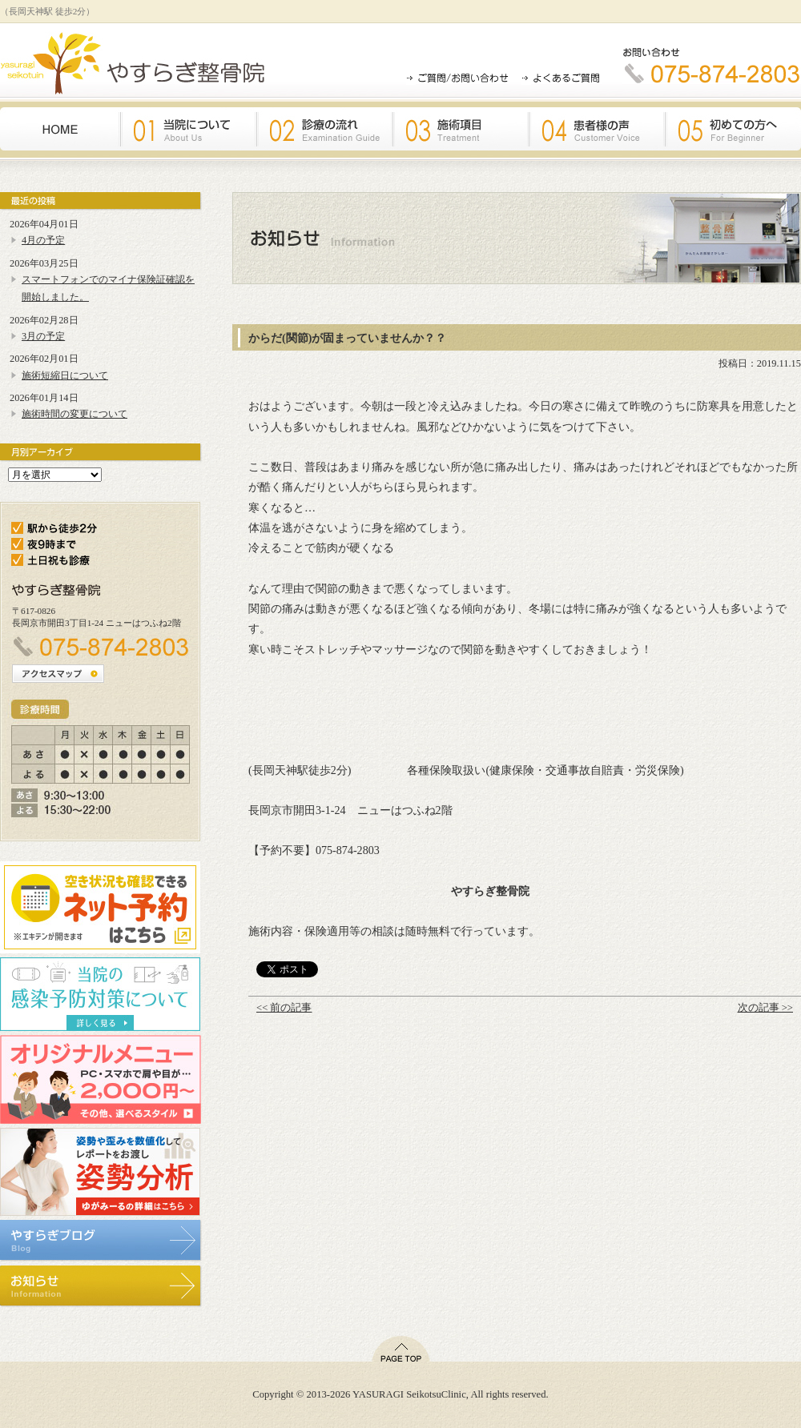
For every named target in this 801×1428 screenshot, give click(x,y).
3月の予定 (43, 336)
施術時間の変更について (74, 413)
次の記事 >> (765, 1007)
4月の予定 (43, 240)
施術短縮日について (65, 375)
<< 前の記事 (284, 1007)
